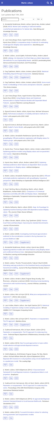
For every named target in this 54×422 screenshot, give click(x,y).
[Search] (48, 3)
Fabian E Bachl (37, 263)
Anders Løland (45, 24)
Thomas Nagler (19, 149)
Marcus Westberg (21, 189)
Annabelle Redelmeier (12, 24)
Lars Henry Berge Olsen (13, 40)
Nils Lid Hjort (20, 294)
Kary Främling (10, 189)
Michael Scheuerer (42, 111)
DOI (16, 35)
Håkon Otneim (10, 220)
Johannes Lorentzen (17, 281)
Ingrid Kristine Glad (29, 40)
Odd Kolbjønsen (10, 354)
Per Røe (39, 354)
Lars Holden (9, 305)
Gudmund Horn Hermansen (14, 383)
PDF (5, 35)
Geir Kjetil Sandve (31, 305)
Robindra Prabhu (31, 56)
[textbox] (10, 19)
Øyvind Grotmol (10, 111)
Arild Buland (21, 354)
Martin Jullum (27, 3)
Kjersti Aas (35, 24)
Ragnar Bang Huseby (33, 279)
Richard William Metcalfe (17, 356)
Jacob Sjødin (20, 56)
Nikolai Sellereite (11, 207)
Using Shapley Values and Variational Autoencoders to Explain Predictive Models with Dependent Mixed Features (25, 100)
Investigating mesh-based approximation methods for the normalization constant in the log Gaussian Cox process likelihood (25, 236)
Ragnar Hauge (31, 354)
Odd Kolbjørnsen (21, 370)
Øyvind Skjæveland (33, 356)
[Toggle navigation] (2, 3)
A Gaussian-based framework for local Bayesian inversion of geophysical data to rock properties (25, 372)
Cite (11, 35)
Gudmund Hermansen (12, 330)
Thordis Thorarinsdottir (23, 263)
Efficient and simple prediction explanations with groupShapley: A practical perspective (26, 178)
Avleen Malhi (16, 191)
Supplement (25, 77)
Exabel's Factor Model (15, 127)
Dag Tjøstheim (10, 71)
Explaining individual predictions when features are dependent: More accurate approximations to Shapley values (25, 165)
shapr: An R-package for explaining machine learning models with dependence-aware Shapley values (26, 209)
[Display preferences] (51, 3)
